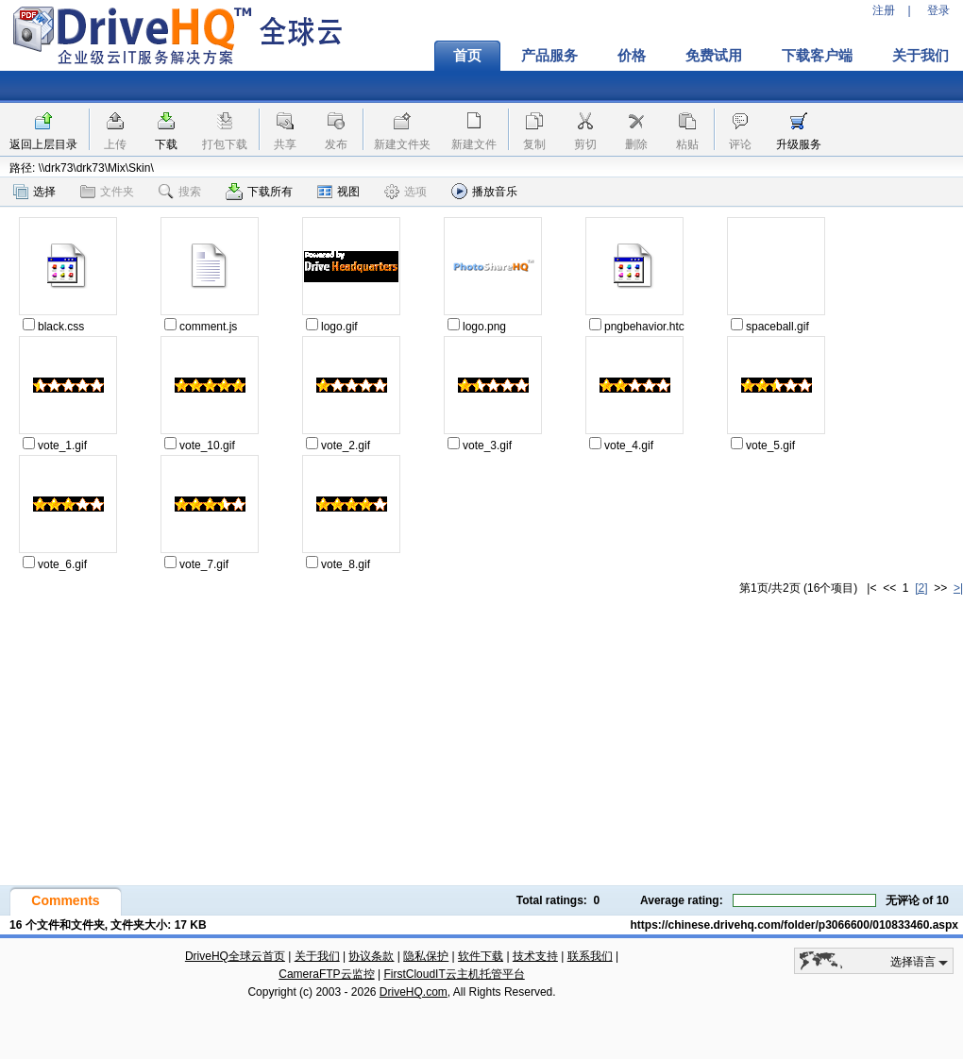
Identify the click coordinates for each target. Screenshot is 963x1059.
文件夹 (107, 191)
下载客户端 (817, 55)
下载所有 (259, 191)
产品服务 (549, 55)
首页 (467, 55)
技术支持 (535, 956)
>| (958, 588)
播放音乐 (484, 191)
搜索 (180, 191)
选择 (34, 191)
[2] (921, 588)
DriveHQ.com (414, 992)
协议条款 (371, 956)
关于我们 (317, 956)
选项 (405, 191)
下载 (166, 144)
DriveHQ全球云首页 (235, 956)
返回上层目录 (43, 144)
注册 (883, 10)
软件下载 (480, 956)
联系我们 (590, 956)
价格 (631, 55)
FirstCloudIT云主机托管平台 (453, 974)
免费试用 (713, 55)
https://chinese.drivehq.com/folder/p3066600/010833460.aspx (795, 925)
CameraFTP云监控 (326, 974)
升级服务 (798, 144)
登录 (938, 10)
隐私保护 (425, 956)
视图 (338, 191)
